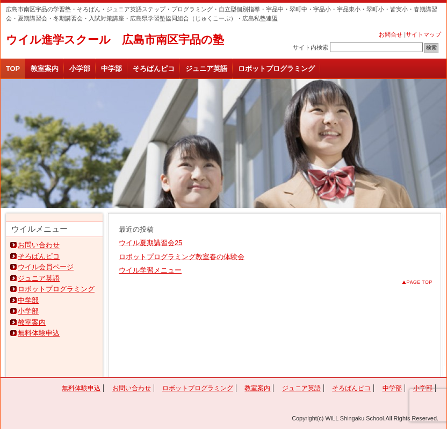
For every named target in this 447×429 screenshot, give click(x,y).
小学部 (79, 69)
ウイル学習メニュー (150, 270)
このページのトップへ (408, 282)
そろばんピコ (154, 69)
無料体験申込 (39, 333)
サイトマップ (423, 34)
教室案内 (45, 69)
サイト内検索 (310, 47)
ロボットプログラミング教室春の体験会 (181, 257)
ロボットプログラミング (276, 69)
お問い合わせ (39, 245)
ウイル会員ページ (46, 267)
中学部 (111, 69)
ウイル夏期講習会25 (150, 243)
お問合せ (390, 34)
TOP (13, 69)
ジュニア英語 (206, 69)
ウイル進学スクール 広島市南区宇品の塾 (115, 39)
